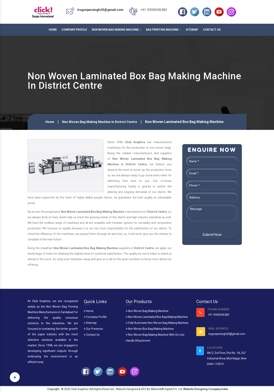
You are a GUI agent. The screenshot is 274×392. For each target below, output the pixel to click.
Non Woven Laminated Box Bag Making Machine (157, 316)
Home (53, 29)
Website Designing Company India (205, 389)
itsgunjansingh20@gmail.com (100, 10)
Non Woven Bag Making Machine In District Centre (99, 122)
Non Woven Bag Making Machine (116, 29)
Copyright (53, 389)
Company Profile (74, 29)
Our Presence (93, 328)
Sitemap (192, 29)
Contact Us (212, 29)
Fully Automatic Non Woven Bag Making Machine (157, 322)
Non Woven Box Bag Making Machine (150, 328)
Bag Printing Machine (163, 29)
